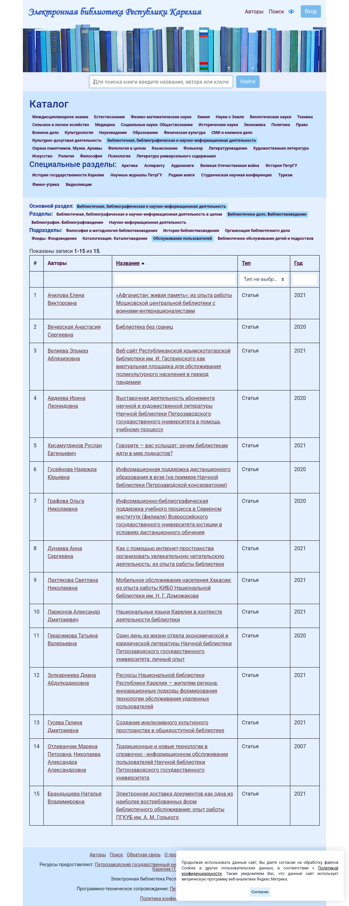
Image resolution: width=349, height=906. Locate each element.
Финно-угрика (45, 184)
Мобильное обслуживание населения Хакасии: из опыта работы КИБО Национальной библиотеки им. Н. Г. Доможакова (174, 588)
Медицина (105, 124)
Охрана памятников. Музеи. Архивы (67, 148)
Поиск (276, 11)
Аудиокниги (182, 165)
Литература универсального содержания (176, 156)
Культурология (79, 132)
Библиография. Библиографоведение (67, 222)
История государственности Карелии (68, 175)
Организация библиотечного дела (257, 230)
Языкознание (164, 148)
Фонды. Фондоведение (54, 238)
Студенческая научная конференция (236, 175)
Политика (280, 124)
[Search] (161, 81)
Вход (311, 11)
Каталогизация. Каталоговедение (115, 238)
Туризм (285, 175)
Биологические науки (270, 116)
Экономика (255, 124)
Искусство (42, 156)
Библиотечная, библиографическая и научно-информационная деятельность (181, 140)
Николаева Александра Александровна (74, 762)
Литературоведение (228, 148)
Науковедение (113, 132)
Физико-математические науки (161, 116)
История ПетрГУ (281, 165)
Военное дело (45, 132)
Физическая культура (184, 132)
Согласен (259, 892)
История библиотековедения (191, 230)
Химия (203, 116)
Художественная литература (281, 148)
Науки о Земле (230, 116)
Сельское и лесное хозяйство (60, 124)
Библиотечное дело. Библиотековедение (267, 214)
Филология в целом (127, 148)
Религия (66, 156)
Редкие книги (182, 175)
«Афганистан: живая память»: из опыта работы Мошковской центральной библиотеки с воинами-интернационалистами (174, 303)
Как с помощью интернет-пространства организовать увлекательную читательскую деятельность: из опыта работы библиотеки (170, 556)
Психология (119, 156)
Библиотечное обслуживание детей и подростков (265, 238)
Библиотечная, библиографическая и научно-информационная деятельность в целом (139, 214)
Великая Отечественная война (229, 165)
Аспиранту (154, 165)
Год (298, 263)
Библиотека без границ (144, 327)
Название (128, 263)
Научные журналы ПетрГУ (136, 175)
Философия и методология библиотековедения (111, 230)
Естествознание (109, 116)
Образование (145, 132)
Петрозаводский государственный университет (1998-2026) (159, 864)
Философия (91, 156)
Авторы (254, 11)
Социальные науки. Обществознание (157, 124)
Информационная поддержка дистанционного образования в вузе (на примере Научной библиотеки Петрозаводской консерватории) (173, 477)
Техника (305, 116)
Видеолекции (79, 184)
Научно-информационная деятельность (147, 222)
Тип (246, 263)
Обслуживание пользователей (182, 238)
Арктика (130, 165)
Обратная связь (144, 854)
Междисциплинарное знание (60, 116)
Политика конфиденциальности (174, 898)
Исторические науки (218, 124)
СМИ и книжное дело (231, 132)
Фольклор (193, 148)
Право (302, 124)
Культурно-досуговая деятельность (66, 140)
